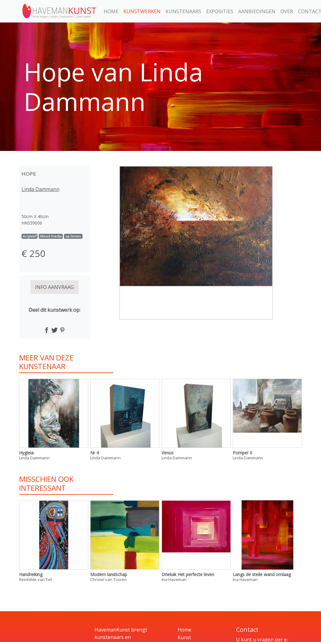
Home (111, 11)
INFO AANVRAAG (54, 287)
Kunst (184, 637)
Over (286, 11)
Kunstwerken (142, 11)
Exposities (219, 11)
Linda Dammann (40, 189)
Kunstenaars (183, 11)
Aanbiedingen (256, 11)
